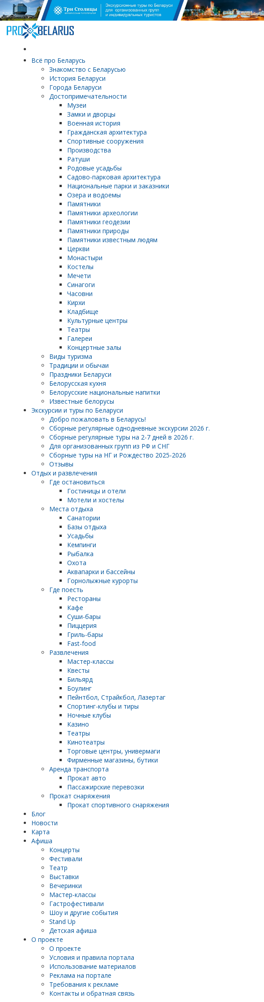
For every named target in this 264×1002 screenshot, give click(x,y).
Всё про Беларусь (58, 60)
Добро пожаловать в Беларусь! (97, 419)
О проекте (47, 939)
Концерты (64, 849)
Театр (58, 867)
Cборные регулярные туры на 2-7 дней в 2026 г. (121, 437)
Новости (44, 823)
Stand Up (62, 921)
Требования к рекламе (84, 984)
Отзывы (61, 464)
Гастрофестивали (76, 903)
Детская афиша (73, 930)
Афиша (41, 840)
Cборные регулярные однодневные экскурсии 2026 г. (129, 428)
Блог (38, 814)
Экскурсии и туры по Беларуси (77, 410)
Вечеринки (65, 885)
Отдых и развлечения (64, 473)
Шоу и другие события (83, 912)
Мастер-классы (72, 894)
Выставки (64, 876)
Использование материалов (92, 966)
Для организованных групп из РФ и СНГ (109, 446)
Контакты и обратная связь (92, 993)
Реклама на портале (80, 975)
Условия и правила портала (91, 957)
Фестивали (65, 858)
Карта (40, 832)
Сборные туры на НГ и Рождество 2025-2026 (117, 455)
